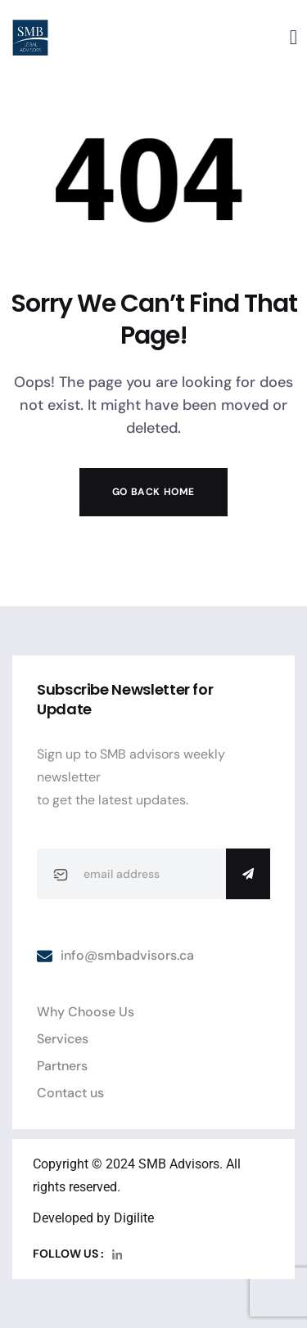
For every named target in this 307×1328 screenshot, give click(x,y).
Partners (62, 1065)
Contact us (70, 1092)
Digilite (134, 1218)
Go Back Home (153, 491)
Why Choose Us (85, 1011)
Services (62, 1038)
